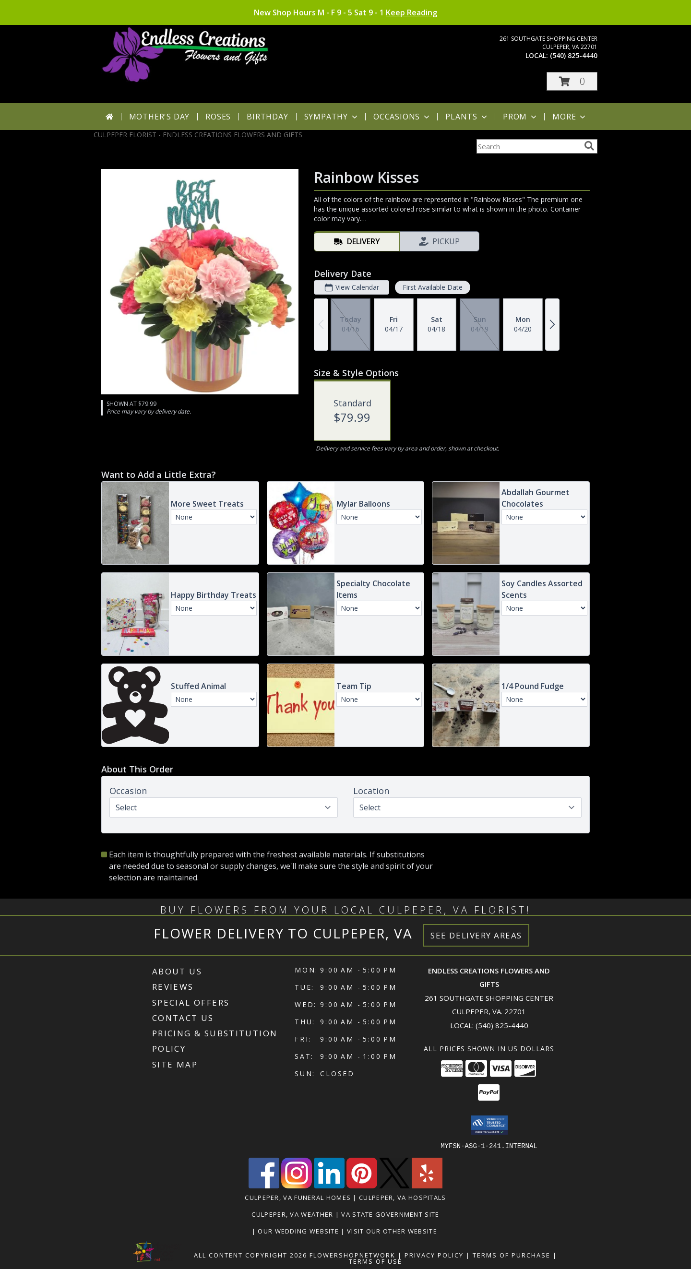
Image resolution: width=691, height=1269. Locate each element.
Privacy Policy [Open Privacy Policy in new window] (434, 1254)
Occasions (402, 116)
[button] (572, 81)
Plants (467, 116)
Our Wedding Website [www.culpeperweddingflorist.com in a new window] (299, 1230)
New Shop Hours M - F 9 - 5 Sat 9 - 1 (345, 12)
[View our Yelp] (427, 1185)
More (569, 116)
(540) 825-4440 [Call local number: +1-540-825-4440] (573, 55)
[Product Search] (528, 146)
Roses (218, 116)
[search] (589, 146)
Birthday (267, 116)
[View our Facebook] (264, 1185)
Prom (520, 116)
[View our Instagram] (296, 1185)
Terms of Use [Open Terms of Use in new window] (375, 1261)
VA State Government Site (390, 1214)
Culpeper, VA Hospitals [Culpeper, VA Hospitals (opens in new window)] (402, 1197)
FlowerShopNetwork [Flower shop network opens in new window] (352, 1254)
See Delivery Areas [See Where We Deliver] (476, 935)
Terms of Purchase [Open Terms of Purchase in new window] (511, 1254)
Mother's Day (159, 116)
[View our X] (394, 1185)
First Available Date (433, 287)
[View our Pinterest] (361, 1185)
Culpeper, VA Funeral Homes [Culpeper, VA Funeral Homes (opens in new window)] (298, 1197)
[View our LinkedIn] (329, 1185)
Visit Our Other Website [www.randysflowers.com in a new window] (393, 1230)
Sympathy (331, 116)
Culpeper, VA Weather (292, 1214)
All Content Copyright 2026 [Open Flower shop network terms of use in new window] (250, 1254)
